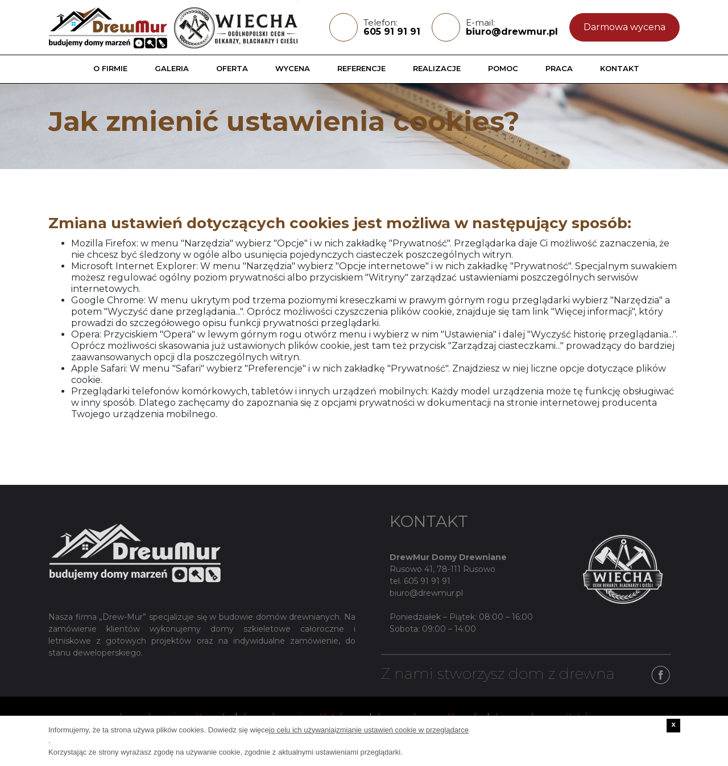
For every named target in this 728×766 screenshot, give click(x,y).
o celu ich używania (303, 730)
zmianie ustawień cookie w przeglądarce (402, 730)
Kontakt (619, 68)
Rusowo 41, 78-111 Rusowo (442, 569)
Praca (559, 68)
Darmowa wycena (624, 27)
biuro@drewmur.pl (512, 31)
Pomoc (503, 68)
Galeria (172, 68)
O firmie (110, 68)
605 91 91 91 (391, 31)
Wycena (292, 68)
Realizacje (437, 68)
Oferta (232, 68)
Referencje (361, 68)
